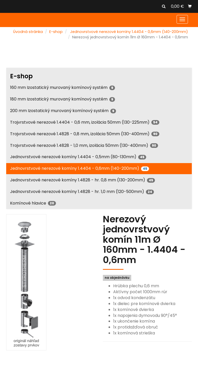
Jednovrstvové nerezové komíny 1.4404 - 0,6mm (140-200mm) (129, 31)
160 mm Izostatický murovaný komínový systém (62, 87)
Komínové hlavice (33, 203)
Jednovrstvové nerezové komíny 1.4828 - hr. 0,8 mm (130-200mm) (82, 180)
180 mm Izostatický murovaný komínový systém (62, 99)
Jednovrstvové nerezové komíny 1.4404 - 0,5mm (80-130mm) (78, 157)
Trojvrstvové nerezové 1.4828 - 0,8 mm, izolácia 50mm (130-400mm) (84, 134)
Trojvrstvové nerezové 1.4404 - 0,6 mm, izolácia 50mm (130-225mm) (84, 122)
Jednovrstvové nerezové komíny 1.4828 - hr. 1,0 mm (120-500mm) (82, 192)
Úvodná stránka (28, 31)
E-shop (56, 31)
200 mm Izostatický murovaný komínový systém (63, 111)
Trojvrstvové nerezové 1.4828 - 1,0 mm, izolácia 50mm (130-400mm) (84, 145)
